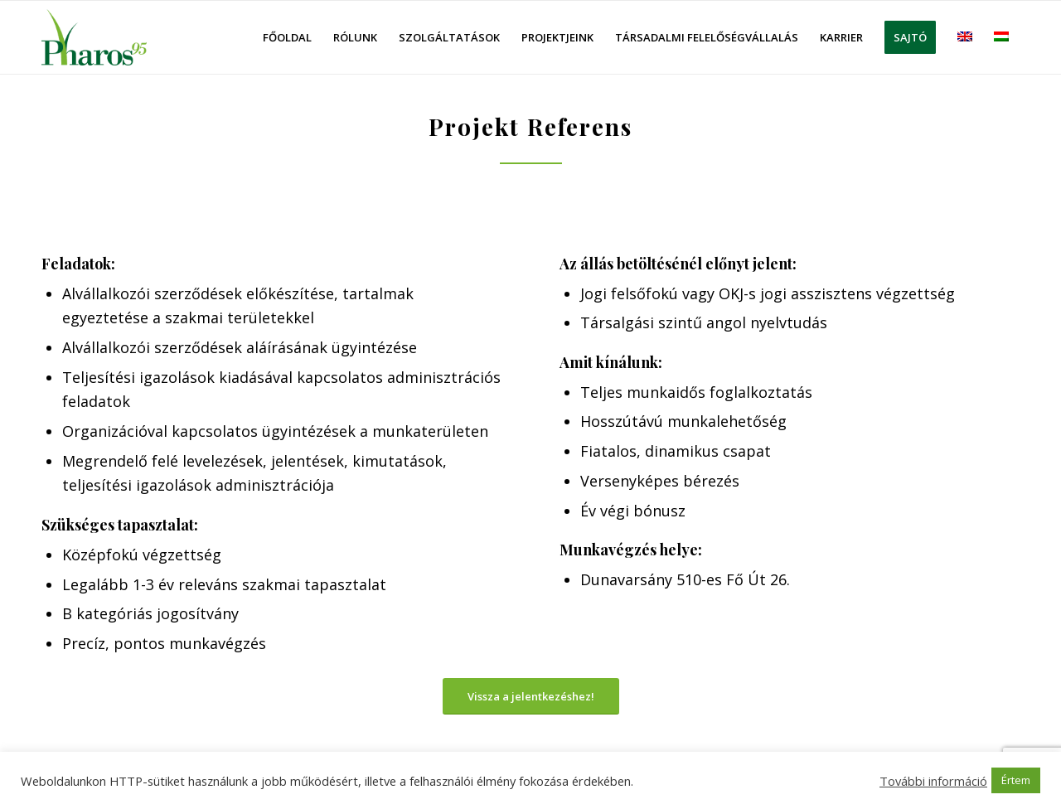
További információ (933, 780)
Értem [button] (1015, 780)
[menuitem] (287, 37)
